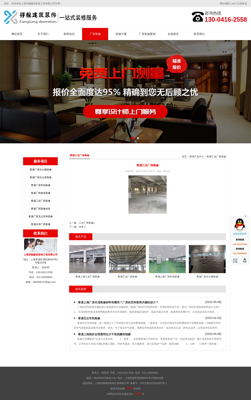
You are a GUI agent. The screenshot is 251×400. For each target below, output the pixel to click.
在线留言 (173, 33)
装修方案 (121, 33)
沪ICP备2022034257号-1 (153, 383)
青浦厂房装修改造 (40, 208)
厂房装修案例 (147, 33)
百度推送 (242, 3)
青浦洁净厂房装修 (40, 224)
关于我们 (43, 33)
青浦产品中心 (196, 156)
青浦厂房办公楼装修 (41, 169)
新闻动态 (69, 33)
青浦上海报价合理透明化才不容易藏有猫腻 (104, 334)
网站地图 (224, 3)
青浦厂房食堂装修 (40, 193)
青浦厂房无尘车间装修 (40, 216)
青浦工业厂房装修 (40, 200)
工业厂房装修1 (87, 222)
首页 (184, 156)
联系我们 (199, 33)
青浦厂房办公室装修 (41, 177)
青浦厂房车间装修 (40, 185)
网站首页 (17, 33)
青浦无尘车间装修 (89, 318)
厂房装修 (95, 33)
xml (233, 3)
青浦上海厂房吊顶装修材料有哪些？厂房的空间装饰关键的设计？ (118, 302)
